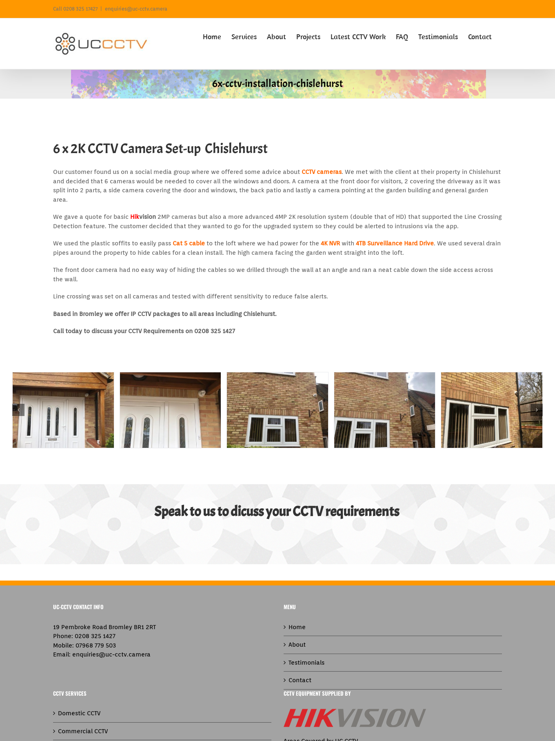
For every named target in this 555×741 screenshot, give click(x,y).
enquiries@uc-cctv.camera (136, 9)
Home (297, 627)
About (297, 644)
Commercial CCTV (83, 731)
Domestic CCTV (79, 713)
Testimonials (306, 662)
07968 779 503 (95, 645)
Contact (300, 680)
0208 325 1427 (95, 636)
